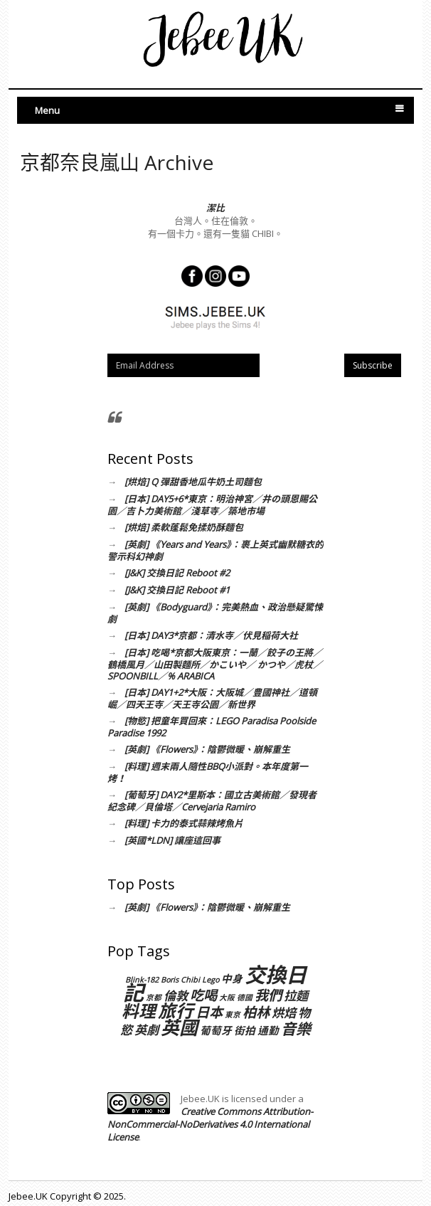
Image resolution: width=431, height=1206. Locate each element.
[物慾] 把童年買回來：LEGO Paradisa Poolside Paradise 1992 (211, 726)
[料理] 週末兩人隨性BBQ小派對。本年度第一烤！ (207, 772)
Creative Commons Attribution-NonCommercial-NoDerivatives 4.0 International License (210, 1124)
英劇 (146, 1030)
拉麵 (296, 996)
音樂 (296, 1028)
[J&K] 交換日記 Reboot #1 (177, 589)
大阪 (227, 998)
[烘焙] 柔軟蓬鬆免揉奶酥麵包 (183, 527)
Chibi (190, 980)
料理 (139, 1011)
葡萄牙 (216, 1030)
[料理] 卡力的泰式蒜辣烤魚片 (183, 823)
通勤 (268, 1030)
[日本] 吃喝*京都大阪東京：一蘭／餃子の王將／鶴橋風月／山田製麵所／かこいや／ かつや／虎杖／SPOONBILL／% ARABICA (214, 664)
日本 (209, 1012)
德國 (244, 998)
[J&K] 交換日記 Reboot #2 (177, 572)
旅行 (175, 1010)
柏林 (256, 1012)
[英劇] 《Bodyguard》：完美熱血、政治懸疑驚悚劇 (215, 613)
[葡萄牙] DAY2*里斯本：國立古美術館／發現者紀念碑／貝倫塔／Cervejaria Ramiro (211, 800)
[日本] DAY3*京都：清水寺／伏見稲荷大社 (211, 635)
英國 (179, 1027)
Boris (170, 980)
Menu (47, 110)
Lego (210, 980)
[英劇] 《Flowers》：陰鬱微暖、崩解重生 (207, 749)
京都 (153, 998)
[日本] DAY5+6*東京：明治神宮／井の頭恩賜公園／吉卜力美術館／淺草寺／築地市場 (212, 504)
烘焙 (284, 1013)
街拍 (244, 1030)
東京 (232, 1015)
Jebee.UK (28, 1196)
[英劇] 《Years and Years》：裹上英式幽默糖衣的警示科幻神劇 (215, 550)
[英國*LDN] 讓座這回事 (172, 840)
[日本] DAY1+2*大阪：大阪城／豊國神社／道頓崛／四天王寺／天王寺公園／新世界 (212, 698)
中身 (232, 978)
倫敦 (176, 996)
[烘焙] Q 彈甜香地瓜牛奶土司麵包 (193, 481)
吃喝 (203, 995)
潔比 (215, 207)
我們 (268, 995)
